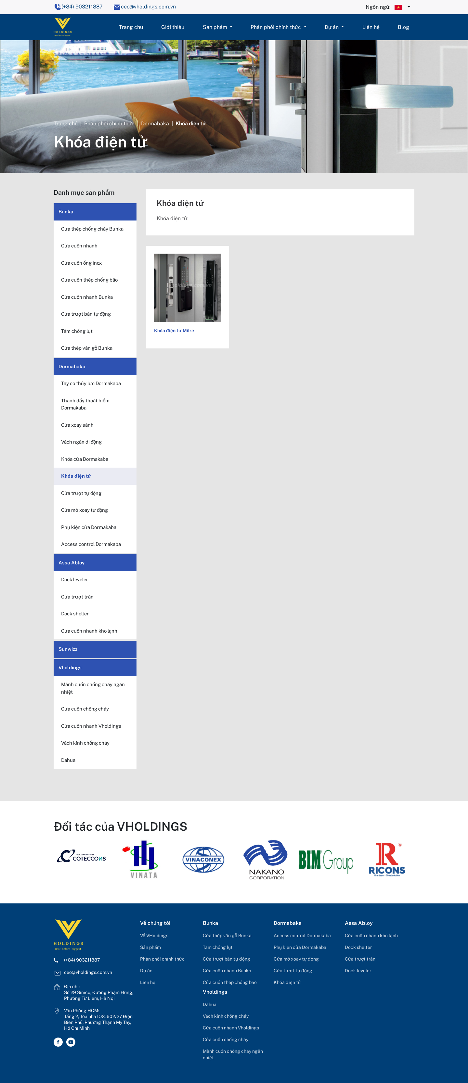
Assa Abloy (71, 562)
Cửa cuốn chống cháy (225, 1039)
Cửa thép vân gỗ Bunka (227, 935)
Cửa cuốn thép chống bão (230, 982)
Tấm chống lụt (218, 947)
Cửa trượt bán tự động (226, 959)
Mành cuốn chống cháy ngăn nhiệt (233, 1054)
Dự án (332, 27)
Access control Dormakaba (302, 935)
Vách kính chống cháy (226, 1016)
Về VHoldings (154, 935)
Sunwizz (67, 649)
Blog (403, 27)
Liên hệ (371, 27)
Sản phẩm (215, 27)
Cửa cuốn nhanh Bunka (227, 970)
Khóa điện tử (287, 982)
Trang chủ (131, 27)
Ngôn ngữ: (386, 7)
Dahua (209, 1004)
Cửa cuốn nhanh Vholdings (231, 1027)
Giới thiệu (172, 27)
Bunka (65, 211)
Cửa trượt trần (360, 959)
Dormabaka (155, 123)
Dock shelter (358, 947)
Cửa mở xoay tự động (296, 959)
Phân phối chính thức (276, 27)
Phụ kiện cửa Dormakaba (300, 947)
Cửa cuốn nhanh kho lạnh (371, 935)
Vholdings (70, 667)
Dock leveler (358, 970)
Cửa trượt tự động (293, 970)
